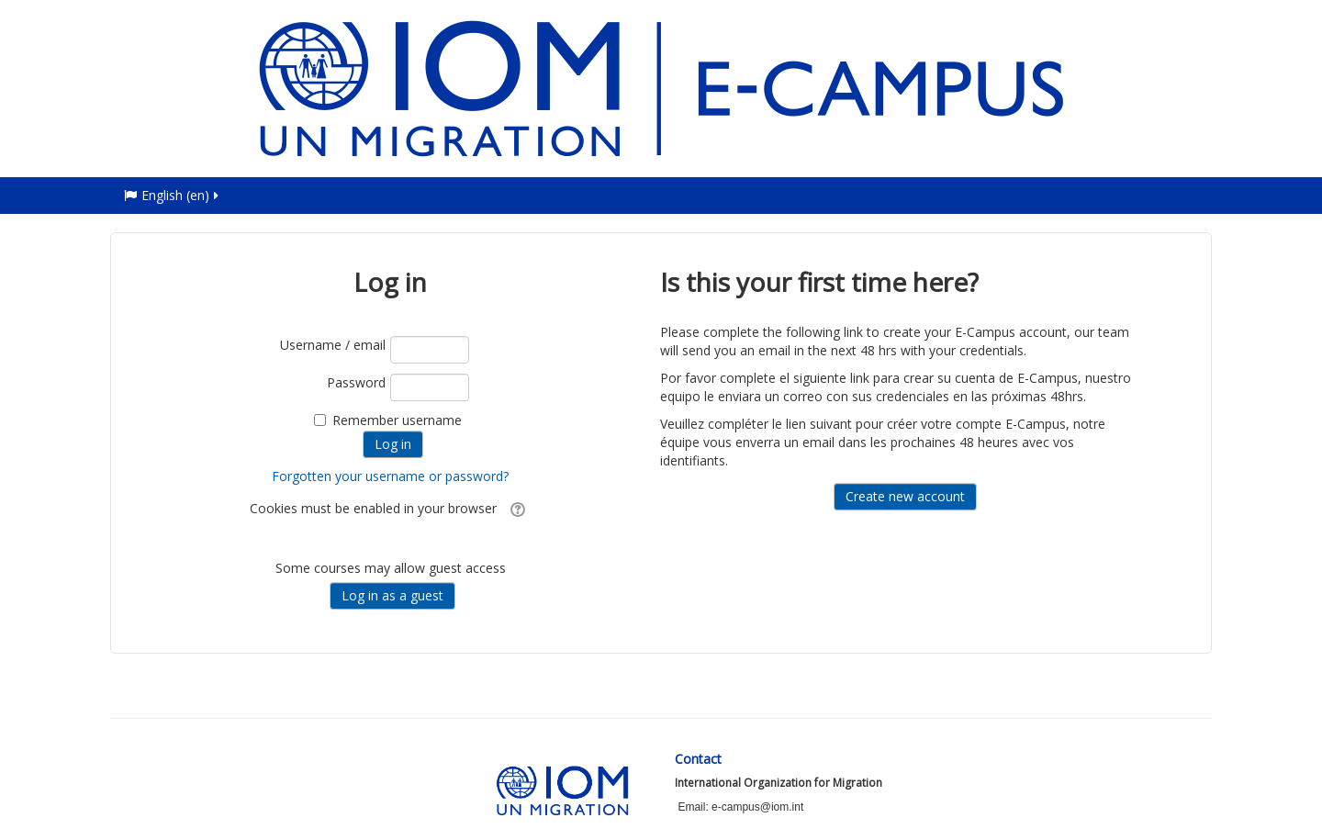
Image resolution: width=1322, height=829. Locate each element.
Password (356, 382)
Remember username (397, 420)
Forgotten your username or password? (390, 476)
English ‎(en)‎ (172, 195)
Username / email (333, 344)
